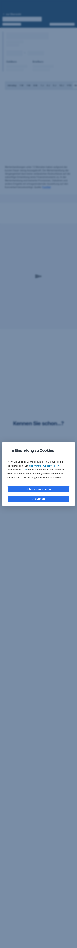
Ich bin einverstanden (38, 489)
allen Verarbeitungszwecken (44, 465)
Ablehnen (38, 498)
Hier (25, 469)
